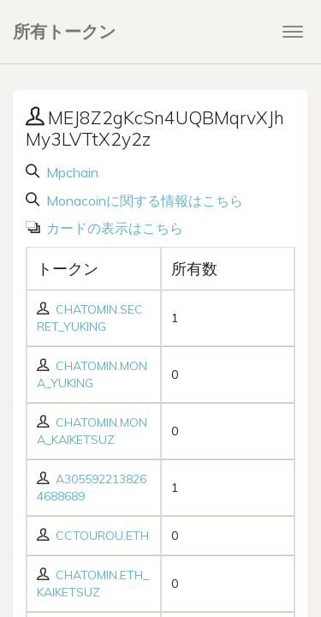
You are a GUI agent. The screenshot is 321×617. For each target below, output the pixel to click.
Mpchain (70, 172)
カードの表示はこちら (113, 228)
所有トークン (64, 31)
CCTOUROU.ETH (102, 535)
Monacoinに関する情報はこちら (143, 200)
